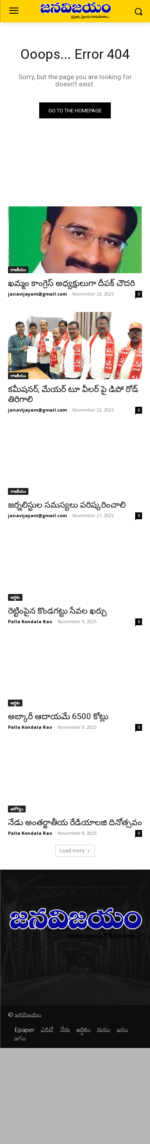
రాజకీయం (18, 269)
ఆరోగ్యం (16, 809)
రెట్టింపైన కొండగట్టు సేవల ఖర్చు (57, 611)
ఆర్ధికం (15, 597)
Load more (75, 850)
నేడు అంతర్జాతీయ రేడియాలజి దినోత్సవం (75, 822)
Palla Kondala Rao (30, 621)
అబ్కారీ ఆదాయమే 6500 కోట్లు (58, 716)
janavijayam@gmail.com (37, 294)
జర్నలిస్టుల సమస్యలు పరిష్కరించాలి (67, 505)
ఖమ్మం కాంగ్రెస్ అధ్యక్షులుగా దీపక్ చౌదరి (71, 283)
